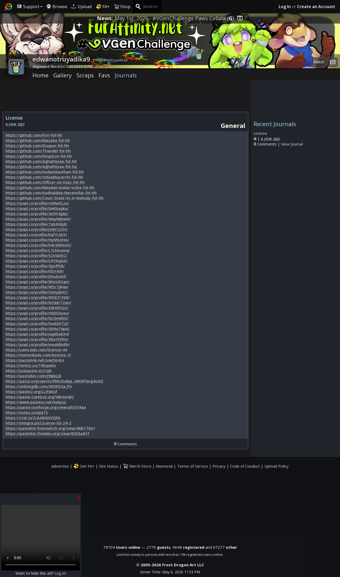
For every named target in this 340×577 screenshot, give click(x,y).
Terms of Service (192, 466)
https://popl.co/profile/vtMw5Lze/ (37, 203)
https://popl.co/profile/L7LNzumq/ (38, 250)
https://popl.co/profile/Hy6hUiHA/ (37, 239)
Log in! (60, 573)
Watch (318, 62)
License (260, 133)
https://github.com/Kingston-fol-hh (39, 156)
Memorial (164, 466)
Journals (126, 75)
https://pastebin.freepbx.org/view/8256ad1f (47, 433)
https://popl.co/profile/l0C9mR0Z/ (37, 318)
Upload (82, 6)
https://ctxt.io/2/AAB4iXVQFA (33, 417)
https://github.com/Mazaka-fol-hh (38, 140)
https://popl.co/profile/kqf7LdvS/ (36, 234)
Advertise (60, 466)
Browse (57, 6)
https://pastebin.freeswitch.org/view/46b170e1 (50, 428)
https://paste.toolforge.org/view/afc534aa (46, 407)
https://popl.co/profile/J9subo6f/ (36, 276)
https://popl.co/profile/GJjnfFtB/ (35, 265)
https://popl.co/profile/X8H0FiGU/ (37, 307)
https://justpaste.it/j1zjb (29, 370)
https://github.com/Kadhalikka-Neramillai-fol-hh (51, 192)
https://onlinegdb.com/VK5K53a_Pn (39, 386)
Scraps (85, 75)
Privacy (219, 466)
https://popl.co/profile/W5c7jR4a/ (37, 286)
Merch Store (137, 466)
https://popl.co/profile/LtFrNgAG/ (37, 260)
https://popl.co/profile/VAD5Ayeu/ (37, 313)
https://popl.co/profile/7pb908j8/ (37, 224)
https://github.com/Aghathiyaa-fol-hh (41, 161)
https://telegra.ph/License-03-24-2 (39, 422)
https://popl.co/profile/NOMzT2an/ (38, 302)
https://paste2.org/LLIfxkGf (31, 391)
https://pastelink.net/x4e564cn (35, 360)
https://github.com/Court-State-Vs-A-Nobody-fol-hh (54, 197)
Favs (104, 75)
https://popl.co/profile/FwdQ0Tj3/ (37, 323)
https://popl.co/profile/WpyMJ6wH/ (38, 218)
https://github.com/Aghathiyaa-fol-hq (41, 166)
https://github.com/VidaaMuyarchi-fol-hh (44, 177)
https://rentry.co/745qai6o (31, 365)
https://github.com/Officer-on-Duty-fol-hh (45, 182)
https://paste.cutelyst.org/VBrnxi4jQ (40, 396)
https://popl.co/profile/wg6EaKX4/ (37, 334)
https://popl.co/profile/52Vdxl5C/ (36, 255)
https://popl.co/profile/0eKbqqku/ (37, 208)
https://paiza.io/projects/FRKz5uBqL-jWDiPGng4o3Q (54, 381)
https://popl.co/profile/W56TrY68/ (38, 297)
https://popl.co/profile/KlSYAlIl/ (35, 271)
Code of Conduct (245, 466)
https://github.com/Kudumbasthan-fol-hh (45, 171)
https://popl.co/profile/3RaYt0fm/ (37, 339)
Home (40, 75)
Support (28, 6)
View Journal (292, 144)
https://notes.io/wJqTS (27, 412)
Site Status (108, 466)
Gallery (62, 75)
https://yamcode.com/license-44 (36, 349)
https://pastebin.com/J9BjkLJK (33, 375)
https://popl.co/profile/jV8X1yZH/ (37, 229)
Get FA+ (84, 466)
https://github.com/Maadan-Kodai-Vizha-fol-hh (50, 187)
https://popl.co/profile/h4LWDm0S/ (39, 245)
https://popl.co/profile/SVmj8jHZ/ (37, 292)
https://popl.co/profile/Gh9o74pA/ (38, 328)
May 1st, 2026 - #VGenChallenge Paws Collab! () (174, 18)
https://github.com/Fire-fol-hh (34, 135)
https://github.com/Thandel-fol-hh (38, 150)
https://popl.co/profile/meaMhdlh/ (38, 344)
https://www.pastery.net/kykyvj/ (36, 402)
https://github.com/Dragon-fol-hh (37, 145)
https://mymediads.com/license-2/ (38, 354)
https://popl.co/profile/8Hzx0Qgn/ (38, 281)
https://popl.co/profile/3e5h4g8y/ (37, 213)
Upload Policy (276, 466)
